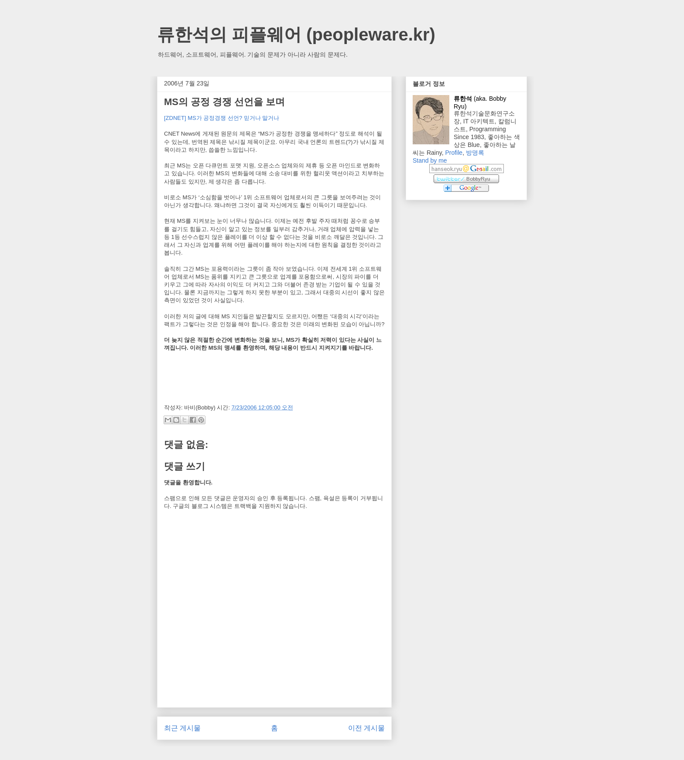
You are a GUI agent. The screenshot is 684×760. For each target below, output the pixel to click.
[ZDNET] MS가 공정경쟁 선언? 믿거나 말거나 (221, 118)
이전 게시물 (366, 728)
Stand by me (430, 160)
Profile (453, 152)
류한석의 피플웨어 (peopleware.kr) (296, 34)
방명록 (475, 152)
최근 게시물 (182, 728)
